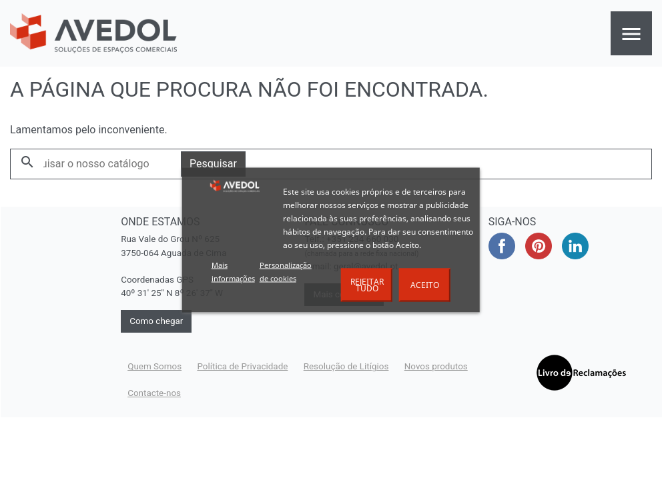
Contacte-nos (154, 393)
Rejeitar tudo (367, 285)
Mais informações (233, 271)
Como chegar (156, 321)
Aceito (424, 285)
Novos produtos (436, 366)
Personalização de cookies (286, 271)
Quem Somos (154, 366)
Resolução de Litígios (346, 366)
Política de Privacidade (242, 366)
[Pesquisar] (96, 164)
